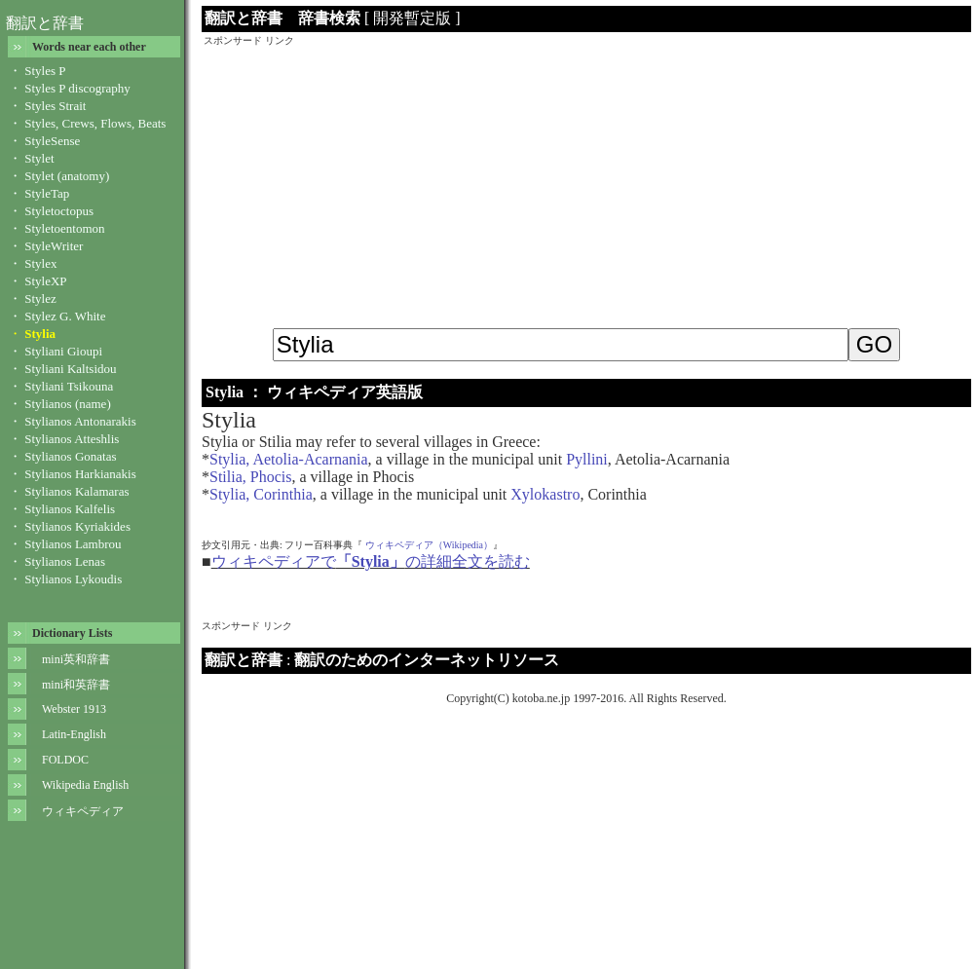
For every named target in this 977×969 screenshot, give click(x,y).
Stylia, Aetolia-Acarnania (288, 459)
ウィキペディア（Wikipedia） (429, 545)
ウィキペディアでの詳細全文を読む (370, 561)
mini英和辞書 (76, 659)
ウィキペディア (83, 811)
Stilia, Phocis (250, 476)
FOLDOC (65, 759)
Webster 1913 (74, 709)
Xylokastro (545, 494)
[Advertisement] (586, 184)
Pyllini (587, 459)
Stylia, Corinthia (261, 494)
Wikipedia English (85, 785)
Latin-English (74, 734)
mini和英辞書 (76, 684)
